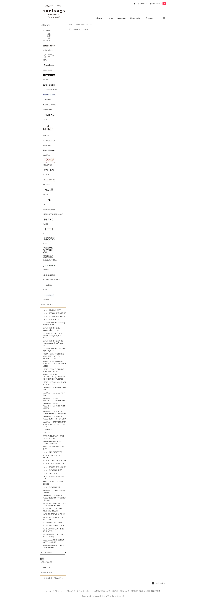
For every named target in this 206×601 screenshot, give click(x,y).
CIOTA (45, 60)
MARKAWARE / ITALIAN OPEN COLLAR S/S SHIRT (53, 437)
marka (45, 119)
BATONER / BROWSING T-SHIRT (54, 514)
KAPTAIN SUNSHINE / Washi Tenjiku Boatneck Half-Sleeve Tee (53, 343)
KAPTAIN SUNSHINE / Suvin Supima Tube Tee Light (52, 329)
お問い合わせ (70, 591)
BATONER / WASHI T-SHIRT (52, 522)
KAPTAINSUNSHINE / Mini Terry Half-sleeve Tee (54, 323)
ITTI (44, 234)
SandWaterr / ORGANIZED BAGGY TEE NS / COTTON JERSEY (54, 418)
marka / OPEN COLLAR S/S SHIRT (54, 316)
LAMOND (46, 135)
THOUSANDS (47, 165)
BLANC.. (45, 224)
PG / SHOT (46, 433)
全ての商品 (46, 30)
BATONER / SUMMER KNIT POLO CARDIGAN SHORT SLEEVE (54, 504)
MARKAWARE (47, 109)
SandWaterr (47, 155)
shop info (46, 567)
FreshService (47, 70)
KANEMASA (47, 99)
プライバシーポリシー (84, 591)
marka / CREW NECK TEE (51, 487)
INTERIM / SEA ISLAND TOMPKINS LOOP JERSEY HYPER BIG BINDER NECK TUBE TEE (54, 376)
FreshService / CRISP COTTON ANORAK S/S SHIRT (53, 541)
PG (44, 204)
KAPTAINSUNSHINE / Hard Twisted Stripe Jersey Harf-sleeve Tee (52, 335)
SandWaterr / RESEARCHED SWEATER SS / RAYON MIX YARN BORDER (54, 406)
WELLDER (46, 175)
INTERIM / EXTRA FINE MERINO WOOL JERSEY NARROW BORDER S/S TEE (54, 363)
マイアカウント (141, 3)
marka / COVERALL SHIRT (52, 310)
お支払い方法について (102, 591)
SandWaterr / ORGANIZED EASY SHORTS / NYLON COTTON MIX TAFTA (54, 424)
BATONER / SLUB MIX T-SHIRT (53, 526)
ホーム (48, 591)
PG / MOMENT (48, 430)
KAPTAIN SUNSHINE (50, 89)
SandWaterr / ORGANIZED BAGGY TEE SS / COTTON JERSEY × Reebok (54, 498)
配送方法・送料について (120, 591)
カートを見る (159, 3)
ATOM (157, 591)
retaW (45, 289)
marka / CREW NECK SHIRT (52, 470)
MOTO (45, 244)
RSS (152, 591)
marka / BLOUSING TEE (51, 319)
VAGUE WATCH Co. (50, 260)
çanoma (46, 270)
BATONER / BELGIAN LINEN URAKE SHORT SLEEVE (52, 510)
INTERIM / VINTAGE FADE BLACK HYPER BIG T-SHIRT (54, 383)
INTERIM (45, 80)
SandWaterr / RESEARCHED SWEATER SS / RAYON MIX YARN (54, 399)
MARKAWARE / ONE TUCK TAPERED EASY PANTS (52, 442)
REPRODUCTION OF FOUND (53, 214)
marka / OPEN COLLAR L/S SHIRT (54, 313)
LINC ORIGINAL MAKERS (51, 280)
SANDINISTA (47, 145)
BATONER (46, 40)
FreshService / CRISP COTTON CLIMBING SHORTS (53, 546)
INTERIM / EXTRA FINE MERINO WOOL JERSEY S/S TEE (53, 370)
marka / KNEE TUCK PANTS (52, 452)
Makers (45, 194)
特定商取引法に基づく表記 (140, 591)
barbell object (48, 50)
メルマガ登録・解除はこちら (53, 578)
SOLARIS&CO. (48, 184)
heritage (46, 299)
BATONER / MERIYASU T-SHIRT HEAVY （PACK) (54, 535)
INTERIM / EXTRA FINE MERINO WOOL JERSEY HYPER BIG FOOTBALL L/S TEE (53, 356)
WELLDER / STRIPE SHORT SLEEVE (54, 461)
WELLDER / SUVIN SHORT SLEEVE (54, 464)
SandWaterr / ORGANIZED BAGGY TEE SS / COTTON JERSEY (54, 412)
